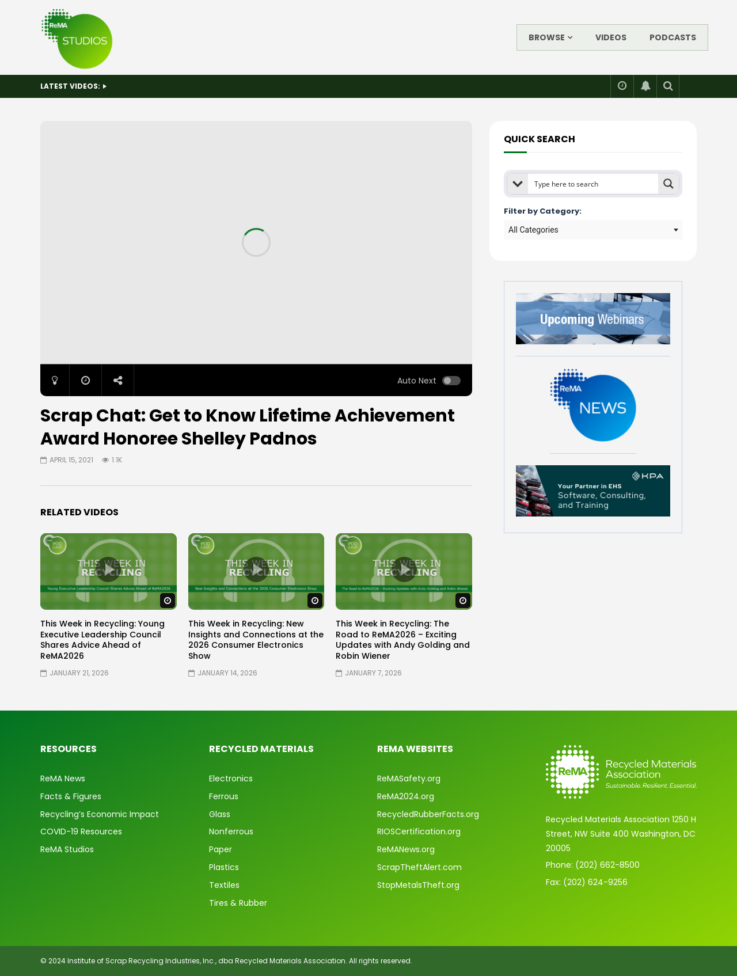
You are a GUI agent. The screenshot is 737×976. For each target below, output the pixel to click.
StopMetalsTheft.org (418, 885)
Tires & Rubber (238, 903)
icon (108, 569)
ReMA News (62, 778)
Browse (547, 37)
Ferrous (223, 796)
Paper (220, 849)
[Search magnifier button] (668, 183)
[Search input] (593, 184)
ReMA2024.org (405, 796)
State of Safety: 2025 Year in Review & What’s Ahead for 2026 (220, 86)
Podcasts (672, 37)
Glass (219, 814)
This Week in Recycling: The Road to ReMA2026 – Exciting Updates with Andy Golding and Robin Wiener (403, 640)
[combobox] (593, 230)
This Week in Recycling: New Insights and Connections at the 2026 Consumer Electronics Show (256, 640)
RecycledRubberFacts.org (428, 814)
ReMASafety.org (408, 778)
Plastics (224, 867)
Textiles (224, 885)
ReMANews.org (406, 849)
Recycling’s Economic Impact (99, 814)
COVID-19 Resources (81, 831)
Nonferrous (231, 831)
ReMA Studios (67, 849)
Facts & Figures (70, 796)
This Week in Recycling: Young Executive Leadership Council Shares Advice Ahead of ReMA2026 (102, 640)
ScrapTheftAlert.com (419, 867)
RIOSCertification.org (419, 831)
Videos (610, 37)
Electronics (231, 778)
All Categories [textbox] (533, 229)
